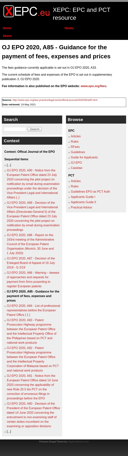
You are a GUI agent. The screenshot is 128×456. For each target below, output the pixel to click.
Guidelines (78, 152)
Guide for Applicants (84, 157)
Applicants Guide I (83, 196)
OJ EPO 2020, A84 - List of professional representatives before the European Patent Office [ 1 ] (33, 310)
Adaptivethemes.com (78, 441)
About (7, 35)
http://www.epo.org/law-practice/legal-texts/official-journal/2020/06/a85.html (54, 100)
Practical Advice (81, 207)
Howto (69, 28)
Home (7, 28)
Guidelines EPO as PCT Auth (90, 191)
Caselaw (76, 167)
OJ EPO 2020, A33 (83, 67)
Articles (76, 136)
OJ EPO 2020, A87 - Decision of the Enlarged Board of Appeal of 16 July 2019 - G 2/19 (31, 263)
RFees (75, 146)
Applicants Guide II (83, 202)
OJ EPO (76, 162)
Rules (75, 141)
